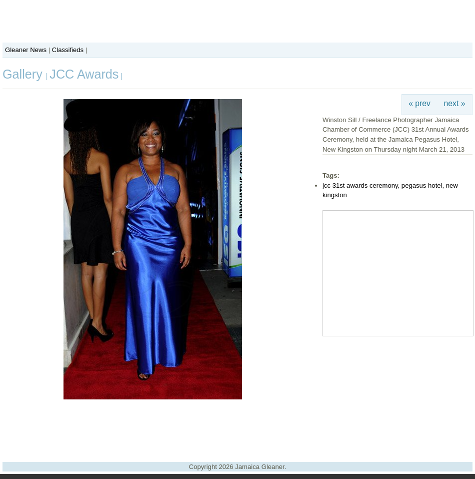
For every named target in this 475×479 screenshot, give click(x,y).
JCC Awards (84, 74)
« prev (419, 103)
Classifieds (68, 50)
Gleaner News (25, 50)
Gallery (24, 74)
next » (455, 103)
